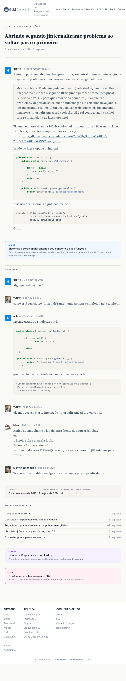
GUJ (7, 26)
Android (8, 645)
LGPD (88, 660)
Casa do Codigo (65, 623)
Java (57, 9)
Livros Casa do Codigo (36, 636)
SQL (99, 9)
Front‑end (78, 9)
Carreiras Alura (32, 614)
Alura (59, 614)
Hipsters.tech (63, 627)
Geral (65, 9)
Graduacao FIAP (32, 627)
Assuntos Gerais (22, 26)
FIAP (58, 619)
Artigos (27, 623)
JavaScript (10, 636)
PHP (112, 9)
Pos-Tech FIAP (32, 632)
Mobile (90, 9)
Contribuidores (75, 660)
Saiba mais (60, 660)
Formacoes (30, 619)
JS (106, 9)
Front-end (9, 623)
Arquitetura (10, 650)
